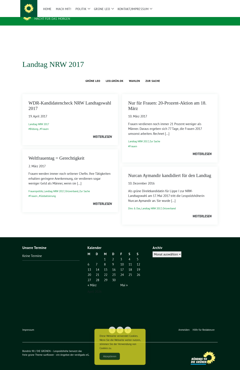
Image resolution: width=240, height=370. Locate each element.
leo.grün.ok (114, 75)
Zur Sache (153, 75)
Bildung (34, 123)
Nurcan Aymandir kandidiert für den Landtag (169, 170)
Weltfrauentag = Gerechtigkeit (56, 152)
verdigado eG (81, 349)
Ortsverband (71, 186)
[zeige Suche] (211, 3)
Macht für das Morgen (52, 19)
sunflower (48, 349)
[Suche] (206, 3)
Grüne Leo (93, 75)
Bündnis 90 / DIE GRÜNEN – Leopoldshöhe (83, 13)
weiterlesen (102, 131)
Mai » (124, 280)
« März (92, 280)
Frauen (45, 123)
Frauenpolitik (35, 186)
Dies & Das (134, 203)
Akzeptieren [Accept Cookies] (109, 356)
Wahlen (134, 75)
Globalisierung (48, 190)
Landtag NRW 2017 (38, 118)
